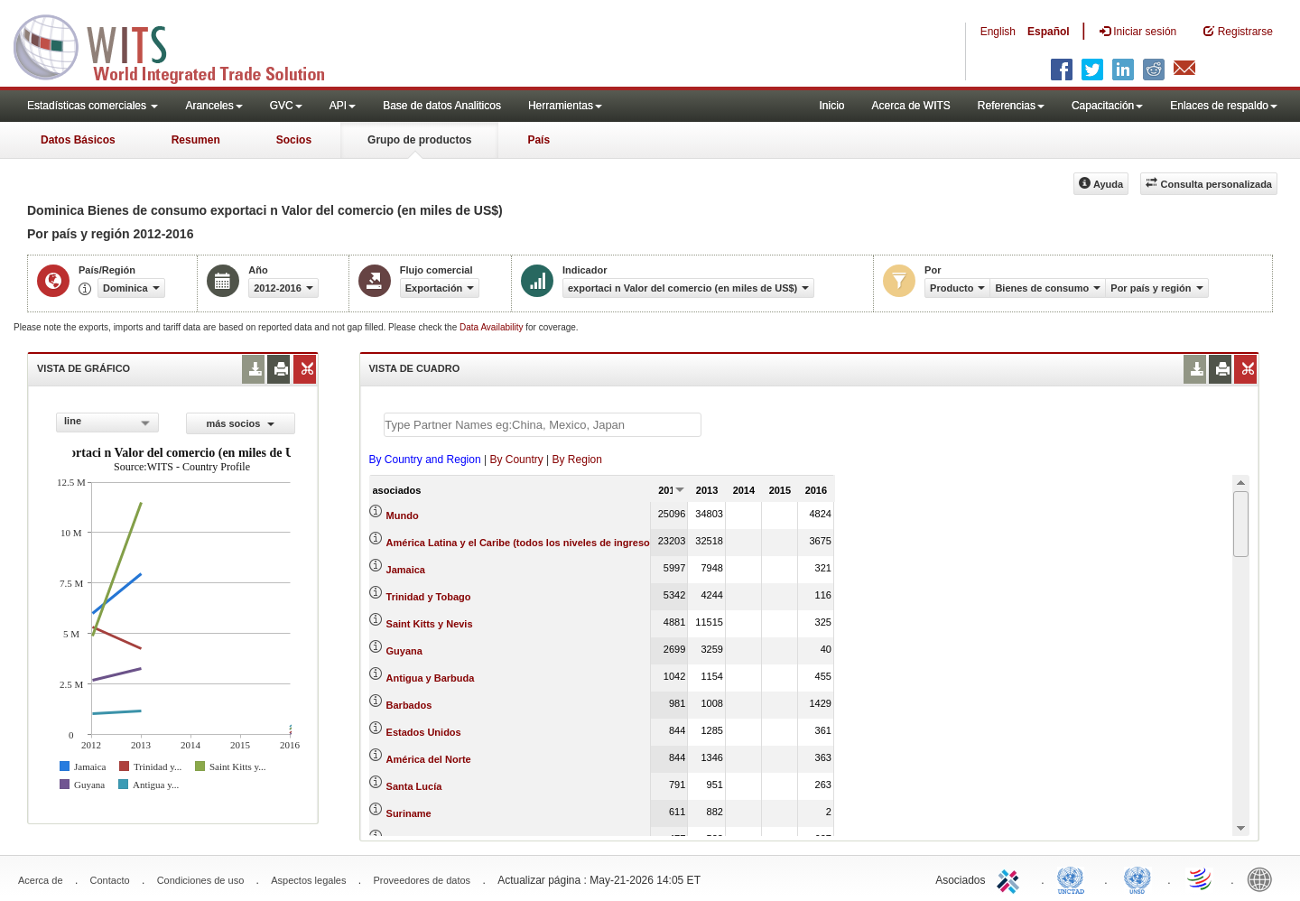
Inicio (831, 105)
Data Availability (492, 327)
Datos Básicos (78, 140)
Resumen (196, 140)
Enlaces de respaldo (1223, 105)
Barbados (409, 705)
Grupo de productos (419, 140)
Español (1048, 31)
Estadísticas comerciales (92, 105)
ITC (1011, 878)
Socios (293, 140)
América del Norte (428, 759)
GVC (286, 105)
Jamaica (405, 569)
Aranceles (213, 105)
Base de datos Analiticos (442, 105)
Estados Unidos (423, 732)
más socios (240, 423)
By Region (577, 459)
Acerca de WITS (910, 105)
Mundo (402, 515)
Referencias (1011, 105)
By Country (516, 459)
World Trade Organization (1201, 878)
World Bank (1264, 878)
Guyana (404, 651)
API (343, 105)
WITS (180, 45)
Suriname (409, 813)
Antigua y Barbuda (430, 678)
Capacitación (1107, 105)
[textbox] (542, 425)
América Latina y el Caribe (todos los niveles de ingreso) (520, 542)
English (998, 31)
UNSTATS (1137, 878)
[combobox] (107, 422)
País (538, 140)
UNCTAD (1074, 878)
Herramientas (565, 105)
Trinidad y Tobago (428, 596)
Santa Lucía (414, 786)
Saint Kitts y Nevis (429, 623)
